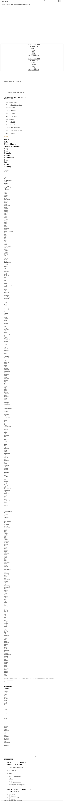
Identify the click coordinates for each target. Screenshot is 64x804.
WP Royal (19, 802)
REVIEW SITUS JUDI (34, 45)
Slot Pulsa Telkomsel (16, 130)
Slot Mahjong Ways (16, 105)
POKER (34, 50)
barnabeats (10, 680)
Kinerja (35, 678)
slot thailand (12, 798)
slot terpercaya (19, 769)
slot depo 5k (17, 784)
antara (5, 678)
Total (49, 678)
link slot (11, 775)
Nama (6, 709)
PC (47, 678)
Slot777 (13, 119)
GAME (6, 136)
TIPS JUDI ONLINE (33, 56)
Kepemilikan (29, 678)
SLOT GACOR (34, 46)
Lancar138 (14, 133)
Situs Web (5, 719)
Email (6, 713)
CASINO (33, 48)
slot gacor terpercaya (19, 786)
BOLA (33, 52)
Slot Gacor (14, 102)
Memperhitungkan (42, 678)
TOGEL (34, 54)
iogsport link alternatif (15, 778)
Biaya (8, 678)
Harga (24, 678)
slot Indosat (12, 801)
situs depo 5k (12, 772)
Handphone (20, 678)
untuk (52, 678)
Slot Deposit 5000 (16, 127)
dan (11, 678)
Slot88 (13, 107)
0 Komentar (6, 682)
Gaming (14, 678)
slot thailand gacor (14, 799)
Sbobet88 (13, 110)
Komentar (6, 745)
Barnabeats (4, 2)
